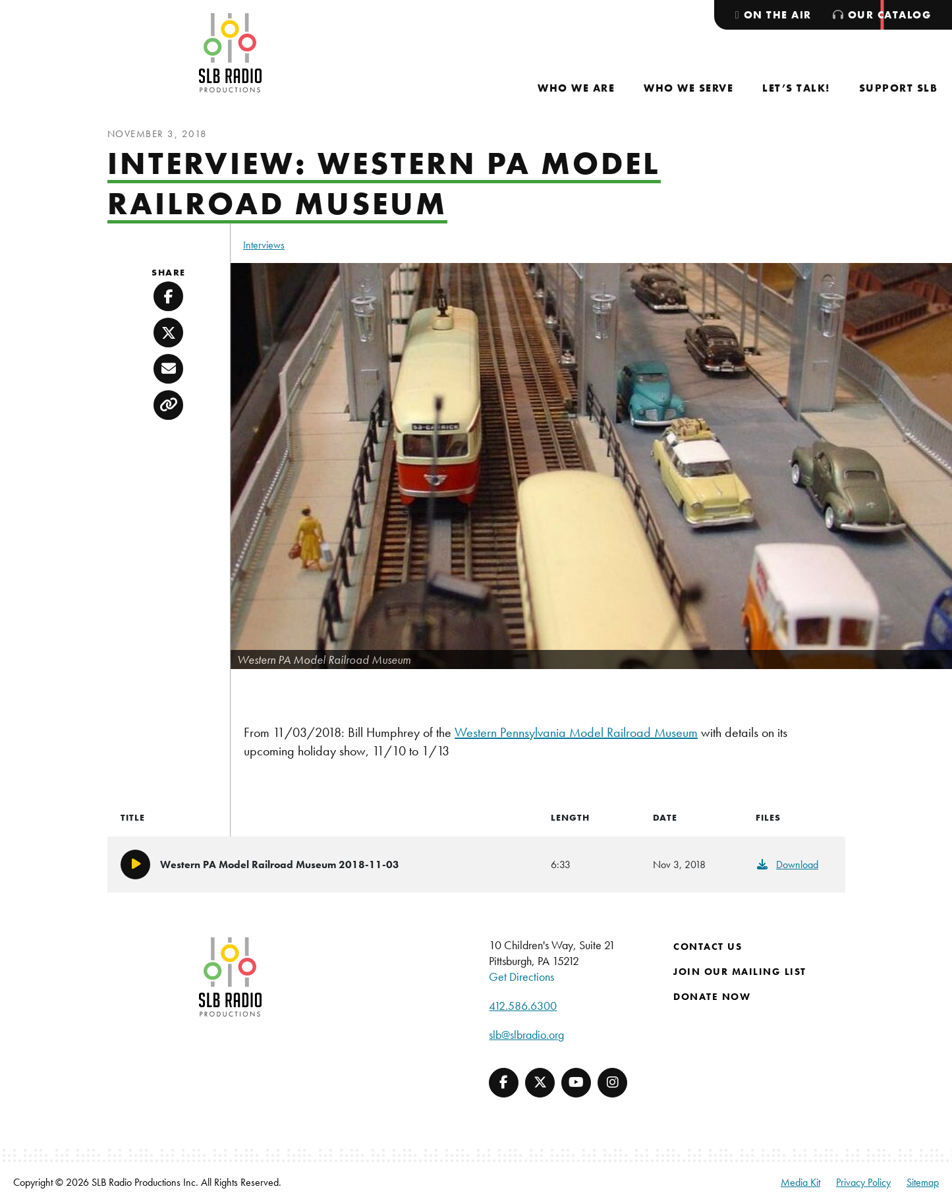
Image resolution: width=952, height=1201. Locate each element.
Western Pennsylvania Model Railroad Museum (576, 732)
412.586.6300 (523, 1005)
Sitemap (923, 1182)
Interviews (264, 245)
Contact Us (707, 946)
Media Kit (800, 1182)
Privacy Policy (863, 1182)
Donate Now (711, 996)
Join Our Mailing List (739, 971)
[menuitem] (576, 88)
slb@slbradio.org (526, 1034)
